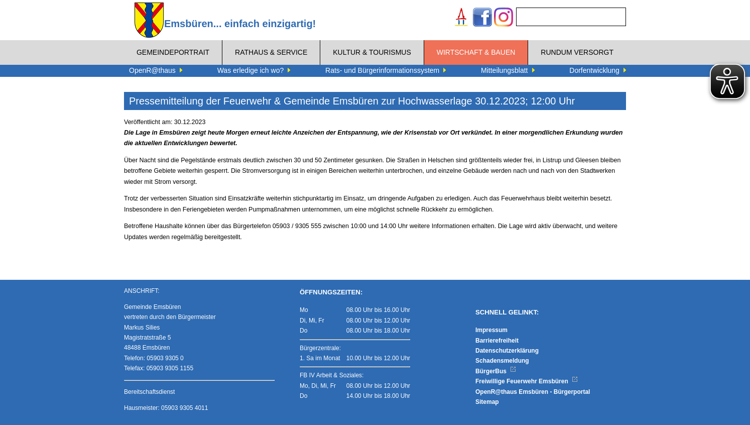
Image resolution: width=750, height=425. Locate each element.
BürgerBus (495, 371)
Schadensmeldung (502, 360)
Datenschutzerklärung (507, 350)
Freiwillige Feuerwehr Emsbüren (526, 381)
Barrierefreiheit (497, 340)
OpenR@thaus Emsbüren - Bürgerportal (532, 391)
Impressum (491, 330)
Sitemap (487, 401)
